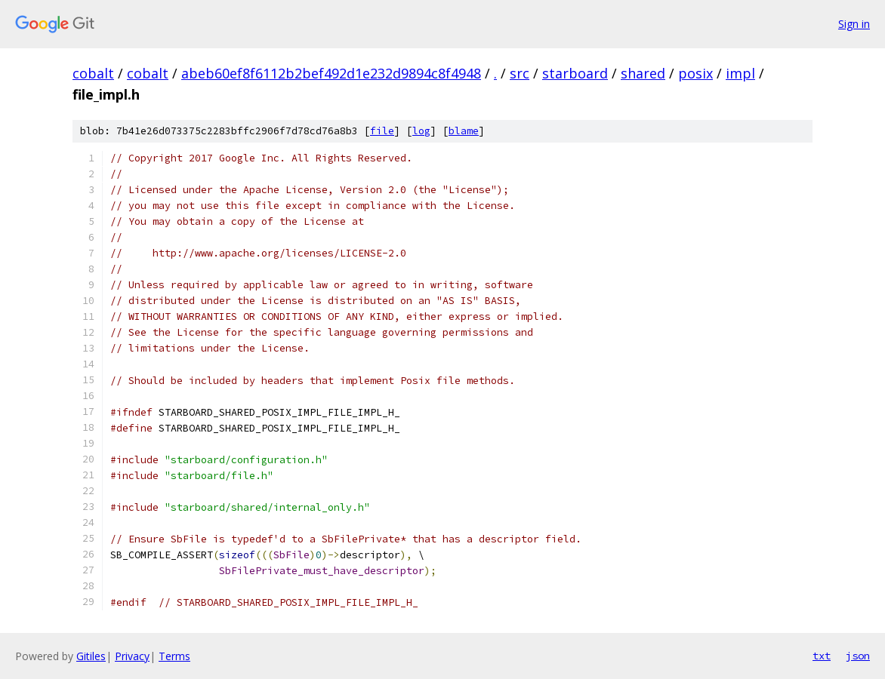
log (421, 130)
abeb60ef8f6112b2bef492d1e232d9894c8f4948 (331, 73)
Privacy (132, 656)
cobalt (93, 73)
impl (740, 73)
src (519, 73)
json (858, 655)
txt (822, 655)
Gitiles (91, 656)
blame (464, 130)
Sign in (854, 24)
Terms (174, 656)
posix (695, 73)
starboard (575, 73)
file (382, 130)
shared (643, 73)
